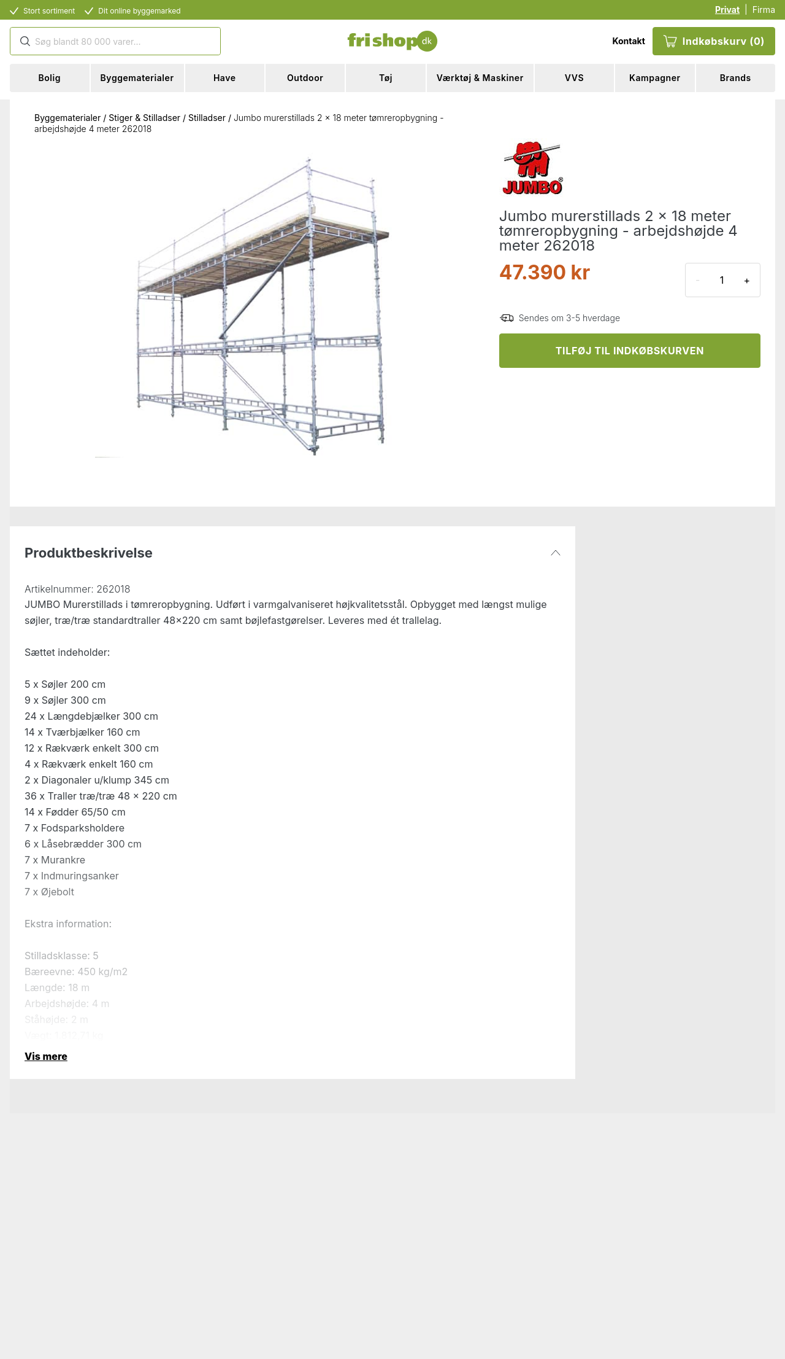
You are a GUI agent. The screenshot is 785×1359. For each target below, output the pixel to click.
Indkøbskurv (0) (714, 41)
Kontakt (628, 41)
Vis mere (46, 1056)
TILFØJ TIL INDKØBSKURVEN (630, 351)
